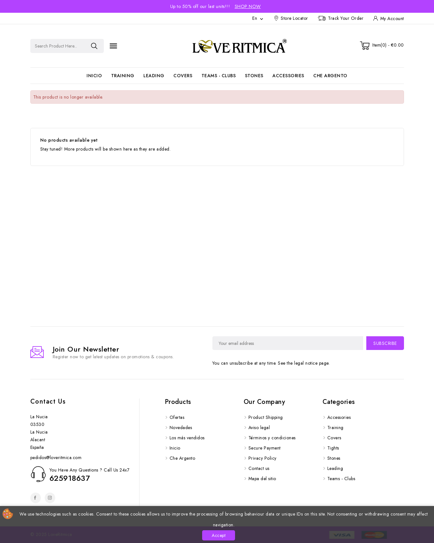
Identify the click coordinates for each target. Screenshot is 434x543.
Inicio (94, 75)
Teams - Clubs (219, 75)
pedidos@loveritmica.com (56, 457)
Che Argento (330, 75)
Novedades (181, 427)
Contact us (48, 401)
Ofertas (177, 417)
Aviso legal (259, 427)
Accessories (288, 75)
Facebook (35, 498)
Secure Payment (264, 448)
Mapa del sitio (262, 478)
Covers (182, 75)
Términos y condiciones (272, 438)
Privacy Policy (262, 458)
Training (122, 75)
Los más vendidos (187, 438)
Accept (218, 535)
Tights (333, 448)
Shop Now (248, 6)
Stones (254, 75)
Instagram (50, 498)
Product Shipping (265, 417)
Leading (153, 75)
